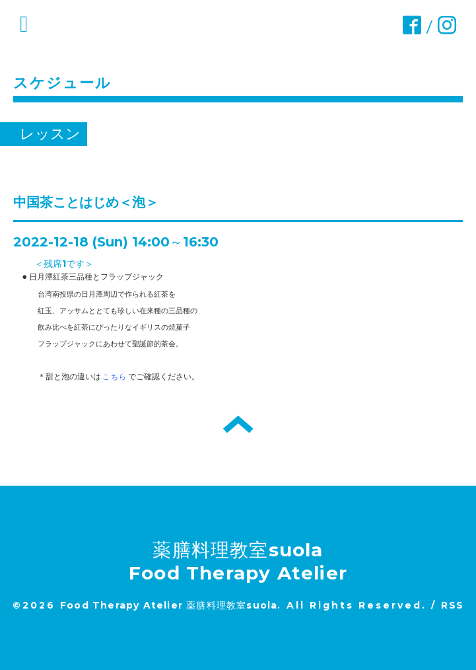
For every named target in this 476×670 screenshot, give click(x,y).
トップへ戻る (238, 424)
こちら (114, 377)
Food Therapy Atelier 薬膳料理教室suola (168, 605)
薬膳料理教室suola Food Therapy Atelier (238, 561)
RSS (452, 605)
